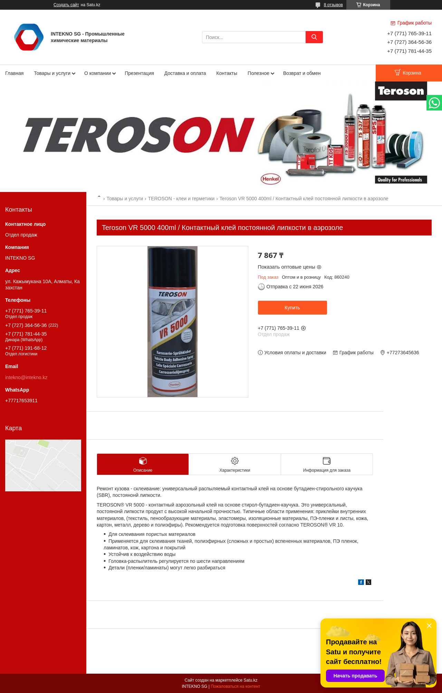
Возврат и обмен (302, 73)
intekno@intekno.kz (26, 377)
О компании (97, 73)
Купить (292, 307)
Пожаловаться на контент (235, 686)
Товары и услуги (52, 73)
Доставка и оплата (185, 73)
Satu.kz (250, 680)
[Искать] (314, 37)
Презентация (139, 73)
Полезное (258, 73)
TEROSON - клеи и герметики (181, 198)
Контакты (227, 73)
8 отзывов (333, 4)
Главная (14, 73)
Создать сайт (66, 4)
